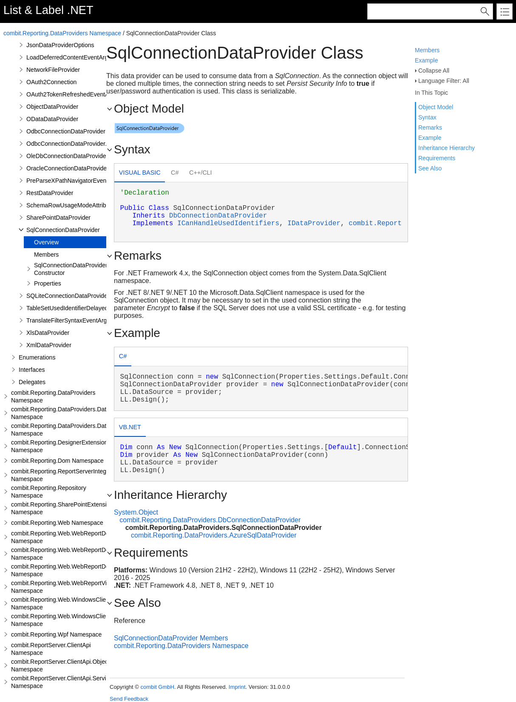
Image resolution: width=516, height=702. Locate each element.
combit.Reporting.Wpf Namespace (56, 634)
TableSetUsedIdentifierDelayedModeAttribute (85, 308)
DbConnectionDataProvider (218, 216)
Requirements (436, 158)
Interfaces (32, 369)
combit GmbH (157, 687)
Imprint (237, 687)
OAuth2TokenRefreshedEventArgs (71, 94)
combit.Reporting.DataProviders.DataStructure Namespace (72, 413)
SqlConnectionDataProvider (63, 229)
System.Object (136, 512)
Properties (47, 283)
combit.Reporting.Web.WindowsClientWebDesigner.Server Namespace (88, 620)
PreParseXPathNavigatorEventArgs (73, 180)
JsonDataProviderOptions (60, 45)
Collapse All (433, 70)
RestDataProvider (50, 193)
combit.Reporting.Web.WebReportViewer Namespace (65, 587)
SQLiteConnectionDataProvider (67, 295)
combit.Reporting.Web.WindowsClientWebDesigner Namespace (79, 603)
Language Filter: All (443, 80)
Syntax (427, 117)
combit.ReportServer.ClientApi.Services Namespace (63, 682)
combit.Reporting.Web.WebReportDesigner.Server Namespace (77, 553)
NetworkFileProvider (53, 69)
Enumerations (37, 357)
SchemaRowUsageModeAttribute (70, 205)
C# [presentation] (175, 172)
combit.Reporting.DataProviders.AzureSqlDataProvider (214, 535)
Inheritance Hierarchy (446, 147)
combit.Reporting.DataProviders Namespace (62, 33)
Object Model (435, 107)
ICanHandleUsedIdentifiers (228, 223)
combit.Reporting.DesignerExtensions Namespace (61, 446)
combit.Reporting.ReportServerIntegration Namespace (66, 475)
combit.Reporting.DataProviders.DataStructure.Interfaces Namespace (86, 429)
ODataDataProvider (52, 119)
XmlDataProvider (48, 345)
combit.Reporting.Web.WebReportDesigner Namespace (68, 537)
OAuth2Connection (51, 82)
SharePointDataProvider (58, 217)
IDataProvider (313, 223)
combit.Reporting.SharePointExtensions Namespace (63, 508)
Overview (46, 242)
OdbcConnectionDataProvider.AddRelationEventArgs (96, 143)
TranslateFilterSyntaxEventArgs (68, 320)
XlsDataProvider (47, 332)
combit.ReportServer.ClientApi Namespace (51, 649)
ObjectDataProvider (52, 106)
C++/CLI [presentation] (200, 172)
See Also (430, 168)
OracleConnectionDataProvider (67, 168)
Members (427, 50)
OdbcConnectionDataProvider (65, 131)
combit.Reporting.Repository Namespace (48, 491)
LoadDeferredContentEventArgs (68, 57)
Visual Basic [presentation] (140, 172)
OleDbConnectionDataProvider (67, 156)
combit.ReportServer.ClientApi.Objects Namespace (62, 665)
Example (426, 60)
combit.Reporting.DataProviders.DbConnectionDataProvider (210, 520)
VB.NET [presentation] (130, 427)
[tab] (139, 173)
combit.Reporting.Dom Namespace (57, 460)
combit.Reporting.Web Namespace (57, 522)
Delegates (32, 382)
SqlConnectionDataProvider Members (171, 638)
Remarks (430, 127)
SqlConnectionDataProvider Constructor (71, 269)
